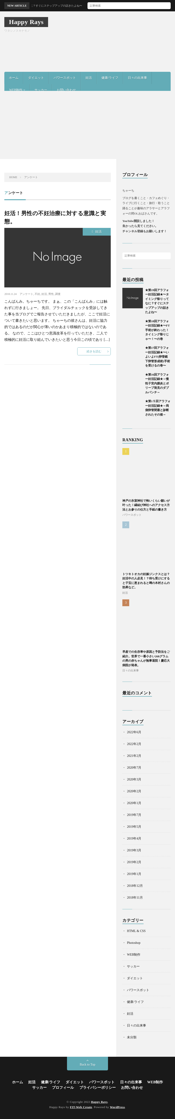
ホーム (13, 78)
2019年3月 (134, 850)
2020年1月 (134, 803)
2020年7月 (134, 767)
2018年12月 (135, 885)
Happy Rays (26, 21)
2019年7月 (134, 815)
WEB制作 (16, 90)
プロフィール (63, 1087)
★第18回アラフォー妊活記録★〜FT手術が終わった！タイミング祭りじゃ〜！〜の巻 (157, 330)
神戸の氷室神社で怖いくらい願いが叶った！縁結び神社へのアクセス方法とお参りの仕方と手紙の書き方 (146, 505)
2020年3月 (134, 779)
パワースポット (65, 78)
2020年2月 (134, 791)
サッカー (40, 90)
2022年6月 (134, 732)
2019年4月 (134, 838)
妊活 (88, 78)
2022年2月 (134, 744)
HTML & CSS (136, 931)
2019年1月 (134, 874)
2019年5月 (134, 826)
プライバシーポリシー (97, 1087)
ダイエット (36, 78)
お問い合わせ (66, 90)
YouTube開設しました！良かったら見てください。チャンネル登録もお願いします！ (144, 226)
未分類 (131, 1037)
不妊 (37, 294)
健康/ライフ (109, 78)
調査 (58, 294)
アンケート (26, 294)
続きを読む (94, 351)
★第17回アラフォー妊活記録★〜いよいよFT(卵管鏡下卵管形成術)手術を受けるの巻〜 (157, 356)
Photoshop (133, 943)
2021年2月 (134, 756)
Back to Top (87, 1064)
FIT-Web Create (81, 1107)
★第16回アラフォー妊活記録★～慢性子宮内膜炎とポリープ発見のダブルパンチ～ (157, 383)
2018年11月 (135, 897)
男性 (51, 294)
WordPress (117, 1107)
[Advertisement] (87, 125)
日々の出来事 (137, 78)
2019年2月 (134, 862)
